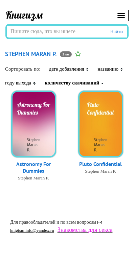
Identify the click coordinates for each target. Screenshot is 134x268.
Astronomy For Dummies (33, 167)
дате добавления (69, 69)
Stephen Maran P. (33, 177)
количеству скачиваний (74, 83)
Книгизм (24, 15)
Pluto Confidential (100, 164)
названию (110, 69)
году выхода (20, 83)
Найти (116, 31)
